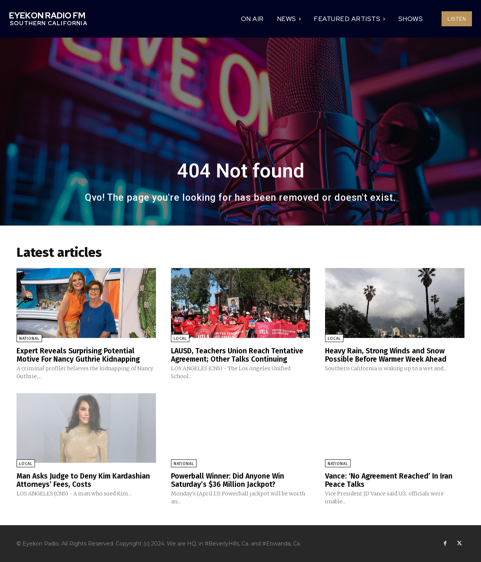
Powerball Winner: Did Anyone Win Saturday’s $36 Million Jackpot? (229, 479)
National (29, 338)
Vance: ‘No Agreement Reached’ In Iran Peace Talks (391, 479)
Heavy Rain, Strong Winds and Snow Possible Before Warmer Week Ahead (389, 355)
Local (180, 338)
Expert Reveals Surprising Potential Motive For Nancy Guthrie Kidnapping (80, 355)
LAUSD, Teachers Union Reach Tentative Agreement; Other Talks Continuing (239, 355)
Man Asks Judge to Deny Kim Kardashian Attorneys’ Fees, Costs (85, 479)
